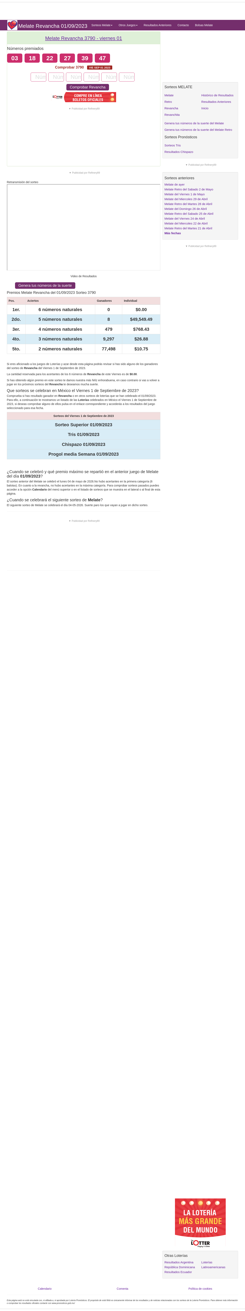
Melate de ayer (174, 184)
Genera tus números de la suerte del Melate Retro (198, 129)
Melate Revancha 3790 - (83, 38)
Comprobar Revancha (88, 87)
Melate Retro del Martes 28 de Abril (188, 204)
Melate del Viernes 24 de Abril (184, 218)
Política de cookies (200, 1288)
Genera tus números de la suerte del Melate (194, 123)
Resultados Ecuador (178, 1272)
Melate (169, 95)
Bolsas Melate (204, 25)
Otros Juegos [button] (128, 25)
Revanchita (172, 114)
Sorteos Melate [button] (101, 25)
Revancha (171, 108)
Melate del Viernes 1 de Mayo (184, 194)
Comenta (122, 1288)
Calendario (45, 1288)
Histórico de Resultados (217, 95)
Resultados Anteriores (158, 25)
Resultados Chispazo (178, 152)
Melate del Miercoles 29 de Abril (186, 199)
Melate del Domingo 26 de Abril (185, 208)
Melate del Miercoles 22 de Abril (186, 223)
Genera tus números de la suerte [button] (45, 285)
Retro (168, 101)
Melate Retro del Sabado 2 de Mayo (188, 189)
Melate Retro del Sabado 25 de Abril (188, 213)
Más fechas (172, 233)
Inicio (204, 108)
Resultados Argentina (178, 1262)
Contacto (183, 25)
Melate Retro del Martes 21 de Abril (188, 228)
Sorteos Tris (172, 145)
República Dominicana (179, 1267)
